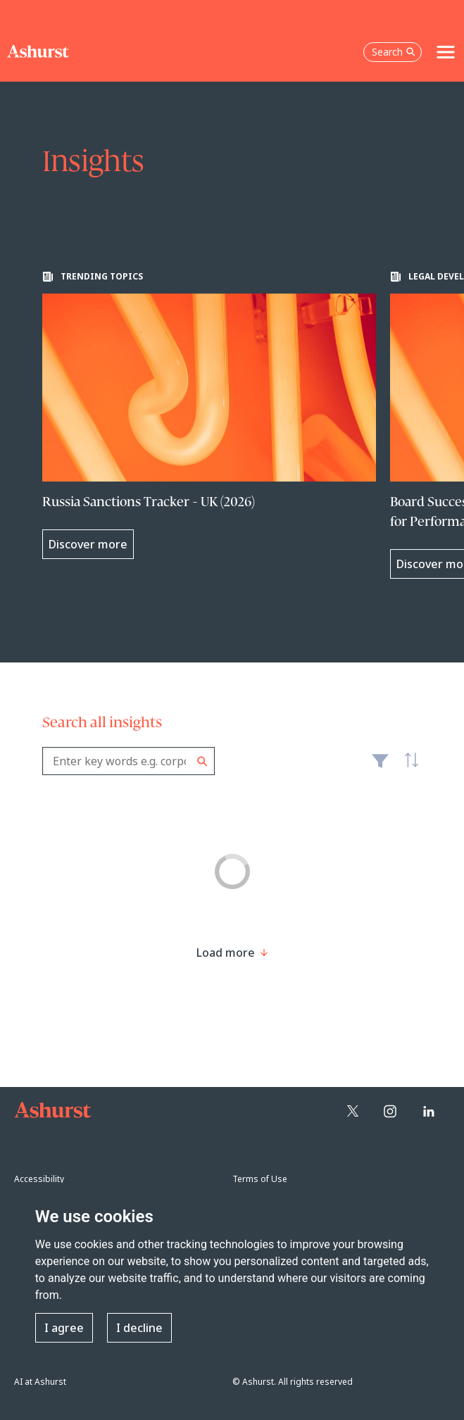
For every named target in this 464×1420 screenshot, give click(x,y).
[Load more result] (225, 952)
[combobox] (128, 761)
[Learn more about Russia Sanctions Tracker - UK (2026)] (209, 415)
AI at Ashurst (40, 1382)
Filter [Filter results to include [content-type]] (380, 767)
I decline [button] (139, 1328)
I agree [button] (64, 1328)
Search (202, 761)
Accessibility (39, 1179)
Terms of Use (259, 1179)
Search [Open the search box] (393, 51)
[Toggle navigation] (445, 52)
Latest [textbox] (408, 768)
